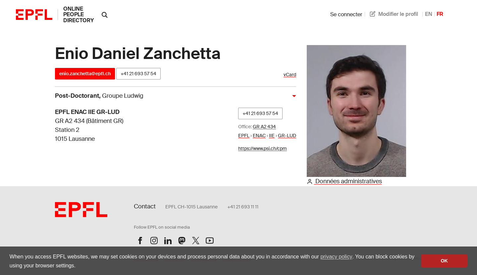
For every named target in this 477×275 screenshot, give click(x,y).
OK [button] (444, 260)
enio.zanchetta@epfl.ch (85, 74)
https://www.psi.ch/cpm (262, 148)
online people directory (78, 14)
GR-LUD (287, 135)
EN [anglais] (428, 14)
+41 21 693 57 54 (138, 74)
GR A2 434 (264, 127)
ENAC (259, 135)
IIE (272, 135)
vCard (290, 75)
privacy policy (336, 256)
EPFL (243, 135)
